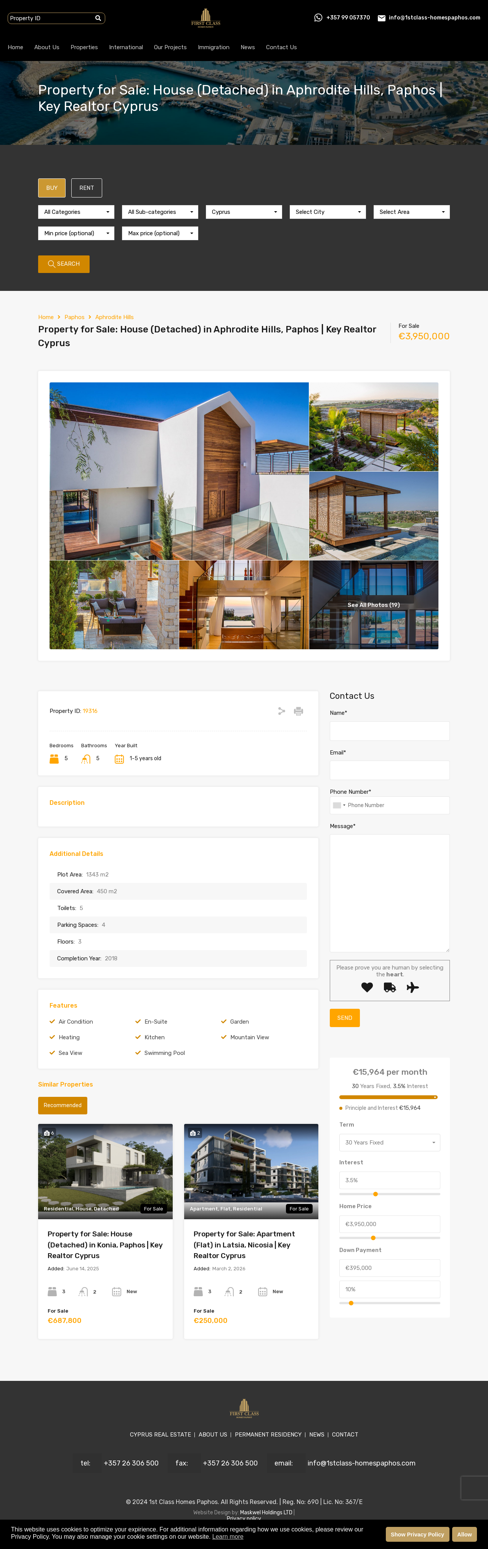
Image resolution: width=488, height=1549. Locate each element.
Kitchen (154, 1037)
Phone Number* (350, 791)
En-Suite (155, 1021)
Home (15, 47)
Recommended (63, 1105)
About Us (46, 47)
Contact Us (281, 47)
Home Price (355, 1206)
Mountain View (249, 1037)
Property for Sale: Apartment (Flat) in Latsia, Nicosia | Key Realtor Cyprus (244, 1245)
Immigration (214, 47)
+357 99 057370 (348, 17)
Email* (338, 752)
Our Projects (170, 47)
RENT (86, 188)
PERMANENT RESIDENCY (268, 1434)
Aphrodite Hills (114, 317)
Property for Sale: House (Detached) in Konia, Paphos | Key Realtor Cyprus (105, 1245)
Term (346, 1124)
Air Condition (76, 1021)
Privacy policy (244, 1518)
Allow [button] (464, 1534)
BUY (52, 188)
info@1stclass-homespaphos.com (434, 17)
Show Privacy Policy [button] (417, 1534)
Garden (239, 1021)
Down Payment (360, 1250)
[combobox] (76, 212)
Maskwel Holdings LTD (267, 1512)
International (126, 47)
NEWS (316, 1434)
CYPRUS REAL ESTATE (160, 1434)
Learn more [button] (228, 1536)
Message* (343, 826)
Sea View (70, 1053)
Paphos (74, 317)
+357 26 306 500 (131, 1463)
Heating (69, 1037)
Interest (351, 1162)
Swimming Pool (164, 1053)
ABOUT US (213, 1434)
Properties (84, 47)
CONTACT (345, 1434)
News (248, 47)
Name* (338, 712)
